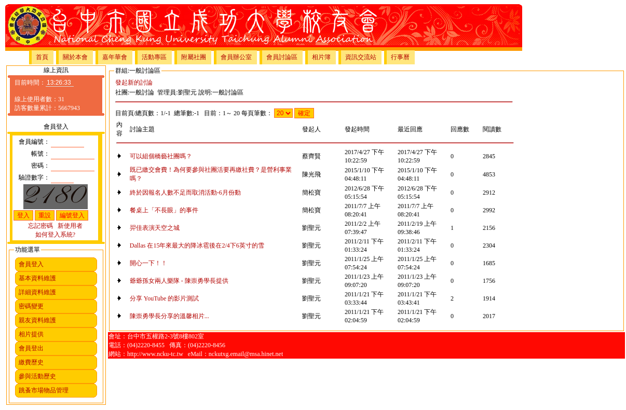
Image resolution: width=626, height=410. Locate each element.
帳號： (40, 153)
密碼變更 (31, 306)
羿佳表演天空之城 (155, 227)
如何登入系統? (55, 234)
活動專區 (154, 57)
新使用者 (70, 225)
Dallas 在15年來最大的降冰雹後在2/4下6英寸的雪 (197, 245)
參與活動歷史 (37, 376)
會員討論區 (281, 57)
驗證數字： (34, 177)
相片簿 (321, 57)
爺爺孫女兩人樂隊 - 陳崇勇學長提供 (179, 280)
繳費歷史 (31, 362)
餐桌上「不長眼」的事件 (164, 210)
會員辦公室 (236, 57)
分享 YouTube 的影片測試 (164, 298)
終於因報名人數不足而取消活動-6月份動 (185, 192)
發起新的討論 (134, 82)
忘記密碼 (40, 225)
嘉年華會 (114, 57)
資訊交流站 (360, 57)
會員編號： (34, 141)
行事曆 (400, 57)
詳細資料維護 (37, 292)
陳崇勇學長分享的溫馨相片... (169, 316)
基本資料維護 (37, 278)
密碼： (40, 165)
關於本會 (75, 57)
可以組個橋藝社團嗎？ (161, 156)
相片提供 (31, 334)
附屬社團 (193, 57)
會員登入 (31, 264)
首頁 (42, 57)
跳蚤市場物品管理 (44, 390)
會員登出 (31, 348)
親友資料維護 (37, 320)
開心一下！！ (148, 263)
